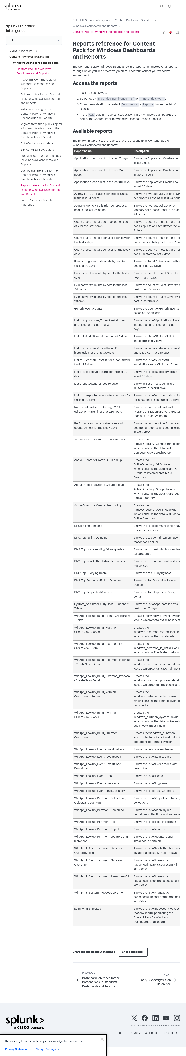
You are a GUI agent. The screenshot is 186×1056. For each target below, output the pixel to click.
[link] (163, 32)
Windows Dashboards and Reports (95, 26)
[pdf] (177, 32)
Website (151, 1033)
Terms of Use (170, 1033)
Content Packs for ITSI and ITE (134, 20)
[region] (53, 1045)
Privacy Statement (16, 1049)
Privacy (135, 1033)
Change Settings (45, 1049)
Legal (121, 1033)
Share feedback (133, 952)
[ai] (170, 32)
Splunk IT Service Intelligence (92, 20)
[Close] (102, 1039)
